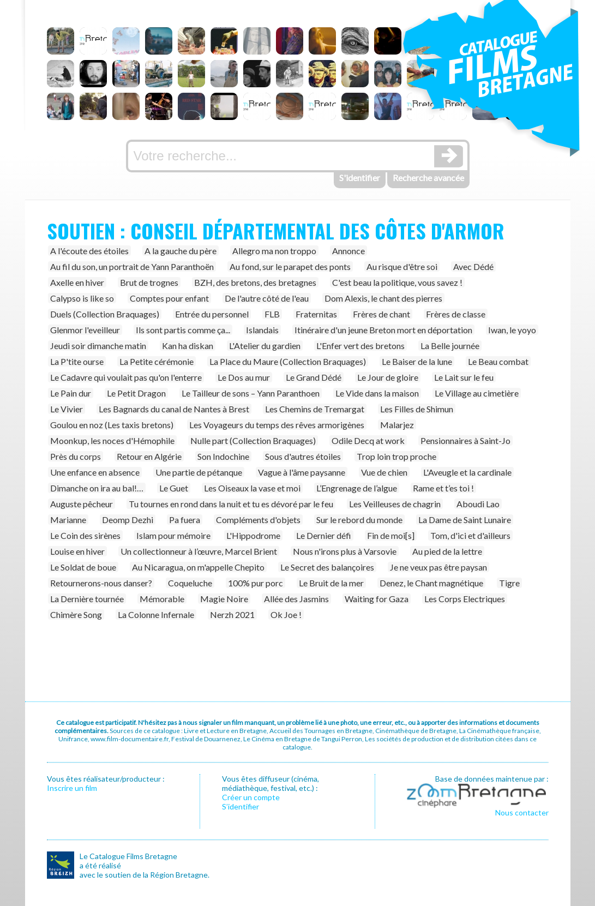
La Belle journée (449, 345)
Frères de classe (455, 314)
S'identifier (359, 177)
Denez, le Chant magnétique (431, 583)
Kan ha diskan (187, 345)
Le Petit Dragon (136, 393)
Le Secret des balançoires (327, 567)
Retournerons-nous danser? (101, 583)
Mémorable (162, 598)
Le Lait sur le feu (464, 377)
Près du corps (75, 456)
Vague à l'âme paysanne (301, 472)
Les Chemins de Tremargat (314, 409)
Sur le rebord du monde (359, 519)
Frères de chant (381, 314)
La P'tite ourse (77, 361)
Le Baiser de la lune (417, 361)
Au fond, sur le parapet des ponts (290, 266)
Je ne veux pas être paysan (438, 567)
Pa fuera (184, 519)
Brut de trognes (149, 282)
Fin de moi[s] (390, 535)
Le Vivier (66, 409)
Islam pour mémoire (173, 535)
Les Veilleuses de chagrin (395, 504)
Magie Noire (224, 598)
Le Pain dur (70, 393)
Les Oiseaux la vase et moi (252, 488)
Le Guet (173, 488)
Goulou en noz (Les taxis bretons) (111, 424)
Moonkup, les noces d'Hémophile (112, 440)
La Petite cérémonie (156, 361)
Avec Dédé (473, 266)
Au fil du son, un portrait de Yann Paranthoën (132, 266)
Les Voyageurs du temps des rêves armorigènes (276, 424)
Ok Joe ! (286, 614)
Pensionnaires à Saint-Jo (465, 440)
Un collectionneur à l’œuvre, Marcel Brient (199, 551)
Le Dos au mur (244, 377)
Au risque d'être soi (401, 266)
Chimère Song (76, 614)
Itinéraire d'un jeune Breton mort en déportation (383, 330)
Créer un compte (251, 797)
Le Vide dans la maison (377, 393)
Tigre (509, 583)
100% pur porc (255, 583)
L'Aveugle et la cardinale (467, 472)
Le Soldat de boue (83, 567)
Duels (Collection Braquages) (104, 314)
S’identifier (240, 806)
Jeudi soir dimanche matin (98, 345)
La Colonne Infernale (156, 614)
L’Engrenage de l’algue (356, 488)
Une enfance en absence (95, 472)
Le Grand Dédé (313, 377)
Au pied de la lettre (447, 551)
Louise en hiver (77, 551)
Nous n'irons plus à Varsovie (344, 551)
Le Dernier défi (323, 535)
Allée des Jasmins (296, 598)
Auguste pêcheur (81, 504)
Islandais (262, 330)
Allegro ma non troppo (274, 250)
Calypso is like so (82, 298)
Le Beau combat (498, 361)
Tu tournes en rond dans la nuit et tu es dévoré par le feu (231, 504)
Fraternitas (316, 314)
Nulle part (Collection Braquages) (253, 440)
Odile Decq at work (368, 440)
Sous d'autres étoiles (303, 456)
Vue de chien (384, 472)
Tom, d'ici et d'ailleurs (470, 535)
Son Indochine (223, 456)
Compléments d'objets (258, 519)
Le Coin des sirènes (85, 535)
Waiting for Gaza (376, 598)
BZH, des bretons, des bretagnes (255, 282)
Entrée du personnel (212, 314)
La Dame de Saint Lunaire (464, 519)
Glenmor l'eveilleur (85, 330)
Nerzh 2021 (232, 614)
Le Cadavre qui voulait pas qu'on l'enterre (126, 377)
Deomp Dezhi (127, 519)
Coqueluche (190, 583)
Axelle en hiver (77, 282)
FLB (272, 314)
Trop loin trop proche (396, 456)
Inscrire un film (72, 788)
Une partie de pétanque (198, 472)
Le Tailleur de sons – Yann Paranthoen (251, 393)
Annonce (348, 250)
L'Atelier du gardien (264, 345)
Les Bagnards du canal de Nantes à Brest (174, 409)
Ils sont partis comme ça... (183, 330)
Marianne (68, 519)
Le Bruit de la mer (331, 583)
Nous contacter (522, 812)
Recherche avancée (428, 177)
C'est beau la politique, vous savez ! (397, 282)
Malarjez (397, 424)
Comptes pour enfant (169, 298)
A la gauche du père (181, 250)
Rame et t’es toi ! (443, 488)
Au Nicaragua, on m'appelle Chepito (198, 567)
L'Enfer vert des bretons (360, 345)
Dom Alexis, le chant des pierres (383, 298)
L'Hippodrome (253, 535)
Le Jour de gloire (387, 377)
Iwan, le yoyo (512, 330)
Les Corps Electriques (464, 598)
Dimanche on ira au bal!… (96, 488)
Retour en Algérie (149, 456)
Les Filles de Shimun (416, 409)
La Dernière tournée (87, 598)
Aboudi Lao (478, 504)
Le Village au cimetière (477, 393)
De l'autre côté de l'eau (267, 298)
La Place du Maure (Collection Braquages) (287, 361)
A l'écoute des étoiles (89, 250)
